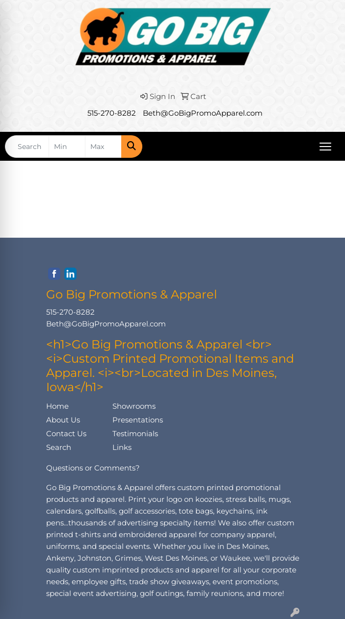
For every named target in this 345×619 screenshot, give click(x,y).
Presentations (137, 420)
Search (58, 447)
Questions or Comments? (93, 468)
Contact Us (66, 433)
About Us (63, 420)
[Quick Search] (27, 146)
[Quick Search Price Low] (67, 146)
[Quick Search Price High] (103, 146)
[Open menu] (325, 146)
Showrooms (134, 406)
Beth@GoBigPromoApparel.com (203, 113)
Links (122, 447)
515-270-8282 (111, 113)
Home (57, 406)
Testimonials (135, 433)
